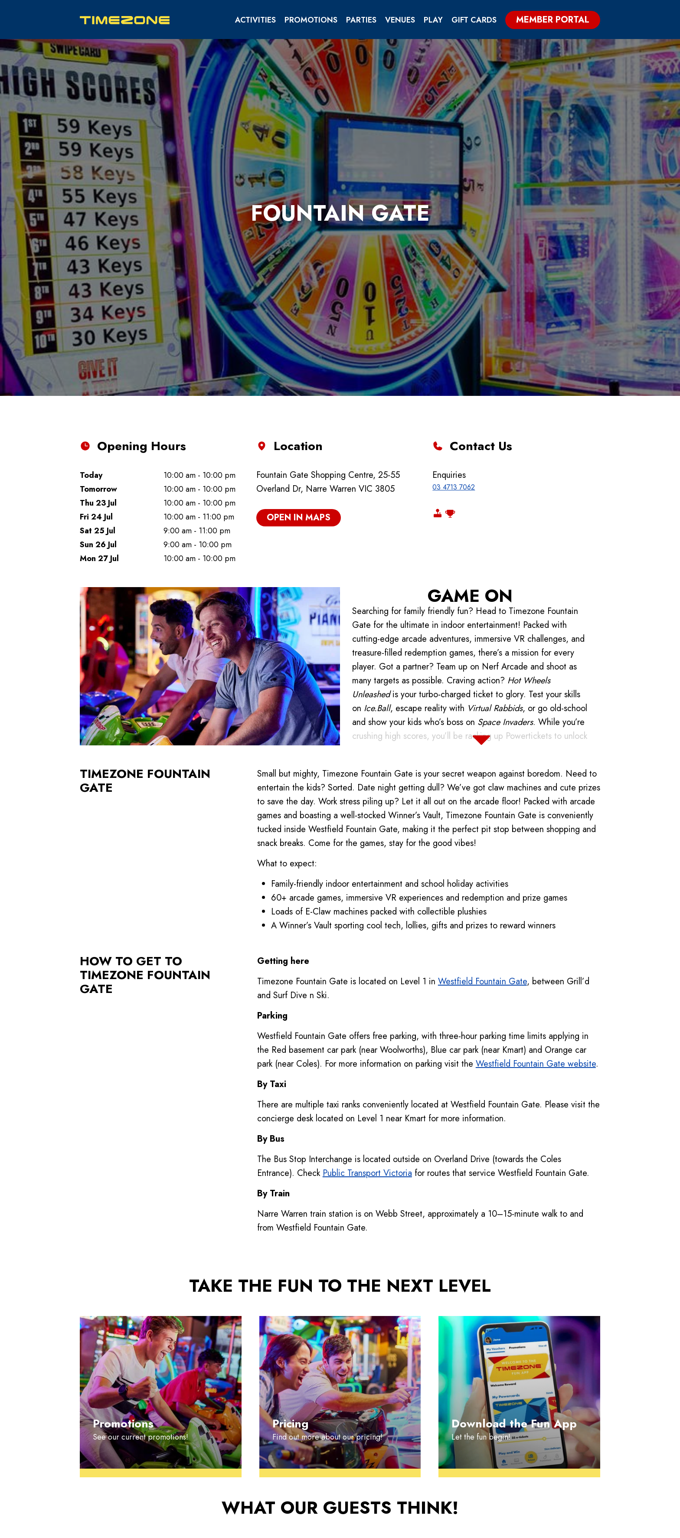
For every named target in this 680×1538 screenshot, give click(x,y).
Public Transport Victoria (367, 991)
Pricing (377, 1400)
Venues (400, 20)
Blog (441, 1459)
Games (375, 1429)
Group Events (461, 1414)
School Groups (464, 1429)
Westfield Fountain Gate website (536, 881)
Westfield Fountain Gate (482, 799)
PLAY (433, 20)
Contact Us (545, 1459)
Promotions (310, 20)
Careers (537, 1444)
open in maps (298, 335)
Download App (545, 1527)
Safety (534, 1429)
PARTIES (361, 20)
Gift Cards (474, 20)
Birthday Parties (467, 1400)
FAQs (530, 1400)
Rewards (380, 1444)
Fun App (377, 1459)
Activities (255, 20)
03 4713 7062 (453, 305)
